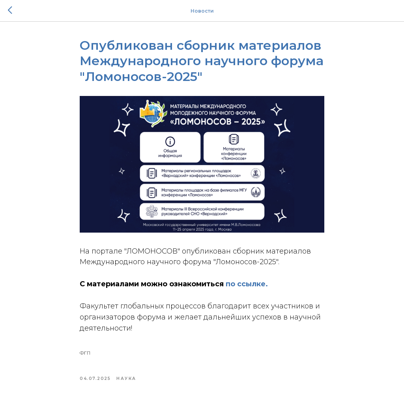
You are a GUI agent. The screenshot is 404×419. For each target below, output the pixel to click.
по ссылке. (247, 284)
